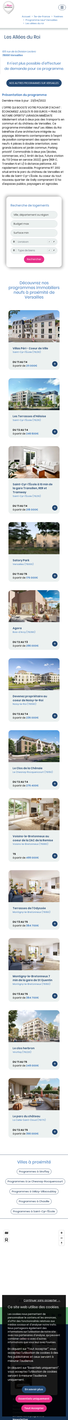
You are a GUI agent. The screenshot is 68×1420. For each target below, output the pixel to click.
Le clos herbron (24, 1048)
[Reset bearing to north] (61, 1243)
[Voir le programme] (54, 364)
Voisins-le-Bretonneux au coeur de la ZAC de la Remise (33, 838)
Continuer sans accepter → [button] (42, 1300)
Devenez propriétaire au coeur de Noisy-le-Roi (30, 698)
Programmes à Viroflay (34, 1171)
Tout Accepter (34, 1408)
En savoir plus (34, 1389)
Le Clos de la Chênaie (27, 768)
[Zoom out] (61, 1237)
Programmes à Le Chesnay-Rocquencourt (35, 1181)
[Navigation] (62, 7)
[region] (34, 1259)
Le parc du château (26, 1116)
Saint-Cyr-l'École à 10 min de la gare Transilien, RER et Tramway (32, 488)
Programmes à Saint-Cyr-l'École (34, 1211)
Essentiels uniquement (33, 1398)
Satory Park (21, 560)
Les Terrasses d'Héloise (29, 416)
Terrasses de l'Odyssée (29, 908)
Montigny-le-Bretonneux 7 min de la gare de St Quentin (32, 978)
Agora (17, 628)
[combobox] (34, 241)
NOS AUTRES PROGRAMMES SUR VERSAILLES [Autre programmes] (34, 83)
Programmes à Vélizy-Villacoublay (34, 1191)
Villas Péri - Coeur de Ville (30, 348)
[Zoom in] (61, 1232)
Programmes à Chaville (34, 1201)
